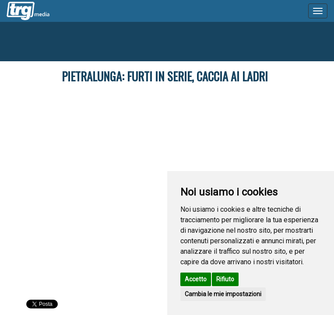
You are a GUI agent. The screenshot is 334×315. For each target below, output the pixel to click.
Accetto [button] (196, 279)
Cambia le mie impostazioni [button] (223, 294)
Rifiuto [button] (225, 279)
